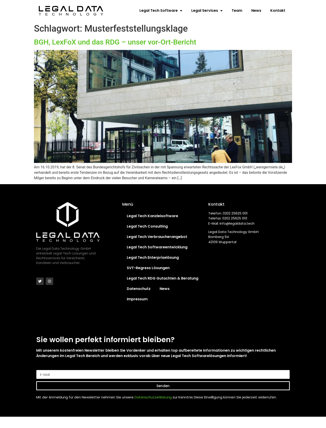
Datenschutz (139, 288)
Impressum (137, 299)
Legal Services (207, 11)
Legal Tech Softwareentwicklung (157, 247)
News (256, 10)
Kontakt (277, 10)
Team (237, 10)
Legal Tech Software (160, 11)
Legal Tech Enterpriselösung (153, 257)
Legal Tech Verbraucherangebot (157, 236)
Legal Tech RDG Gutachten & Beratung (162, 278)
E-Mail (41, 368)
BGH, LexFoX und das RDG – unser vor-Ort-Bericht (115, 42)
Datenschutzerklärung (153, 397)
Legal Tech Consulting (147, 226)
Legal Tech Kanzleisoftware (152, 216)
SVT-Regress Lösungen (148, 267)
